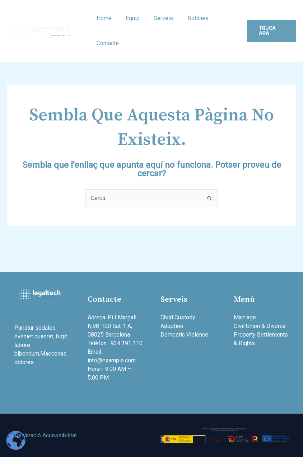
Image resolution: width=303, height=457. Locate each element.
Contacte (106, 43)
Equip (129, 18)
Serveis (157, 18)
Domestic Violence (184, 334)
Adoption (171, 326)
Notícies (188, 18)
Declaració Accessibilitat (45, 435)
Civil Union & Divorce (260, 326)
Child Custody (177, 317)
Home (102, 18)
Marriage (245, 317)
